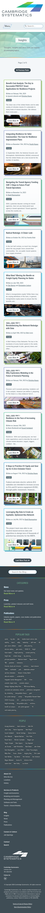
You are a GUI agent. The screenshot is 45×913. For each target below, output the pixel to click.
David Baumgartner (14, 195)
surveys (20, 697)
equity (6, 639)
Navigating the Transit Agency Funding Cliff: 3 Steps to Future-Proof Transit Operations (22, 185)
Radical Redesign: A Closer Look (19, 233)
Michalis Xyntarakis (19, 740)
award (19, 646)
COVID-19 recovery (9, 700)
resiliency (32, 703)
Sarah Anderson (21, 726)
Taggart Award (33, 659)
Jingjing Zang (28, 753)
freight (34, 649)
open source (19, 649)
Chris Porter (29, 736)
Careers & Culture (10, 832)
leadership (25, 642)
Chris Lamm (37, 753)
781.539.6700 (8, 872)
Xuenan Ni (19, 760)
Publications (9, 613)
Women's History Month (24, 673)
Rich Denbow (26, 757)
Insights (9, 100)
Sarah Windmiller (18, 746)
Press (6, 600)
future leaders (8, 652)
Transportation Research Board (33, 697)
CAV (18, 700)
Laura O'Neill (20, 750)
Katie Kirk (30, 726)
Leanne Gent (8, 763)
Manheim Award (22, 659)
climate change (17, 656)
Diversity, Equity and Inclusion (13, 666)
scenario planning (30, 652)
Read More (9, 594)
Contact (7, 842)
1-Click (30, 680)
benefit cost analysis (10, 707)
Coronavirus (20, 663)
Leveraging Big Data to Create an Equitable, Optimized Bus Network (20, 513)
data (18, 639)
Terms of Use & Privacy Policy (22, 904)
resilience (26, 666)
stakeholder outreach (29, 669)
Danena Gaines (32, 733)
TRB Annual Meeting (29, 686)
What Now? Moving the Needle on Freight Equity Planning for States (20, 277)
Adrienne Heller (28, 760)
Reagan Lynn (30, 740)
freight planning (18, 652)
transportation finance (21, 693)
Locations (7, 780)
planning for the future (27, 700)
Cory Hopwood (29, 743)
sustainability (20, 676)
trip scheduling (9, 693)
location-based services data (29, 639)
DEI (39, 642)
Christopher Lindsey (24, 286)
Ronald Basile (8, 740)
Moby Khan (8, 753)
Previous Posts (22, 70)
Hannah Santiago (21, 733)
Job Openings (8, 835)
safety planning (28, 646)
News (6, 587)
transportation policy (22, 703)
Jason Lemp (8, 730)
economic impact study (11, 683)
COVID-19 (27, 649)
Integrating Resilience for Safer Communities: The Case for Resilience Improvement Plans (21, 137)
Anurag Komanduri (10, 726)
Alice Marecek (8, 736)
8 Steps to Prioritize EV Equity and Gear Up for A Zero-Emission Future (22, 467)
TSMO (6, 669)
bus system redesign (10, 697)
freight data (8, 656)
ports (20, 669)
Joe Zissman (8, 746)
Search (6, 845)
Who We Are (8, 777)
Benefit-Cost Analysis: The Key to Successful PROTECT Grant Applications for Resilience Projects (20, 86)
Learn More (13, 121)
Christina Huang (27, 96)
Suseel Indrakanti (27, 428)
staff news (33, 642)
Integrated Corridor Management (13, 680)
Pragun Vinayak (9, 743)
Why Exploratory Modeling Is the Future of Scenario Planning (19, 374)
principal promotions (10, 659)
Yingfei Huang (33, 144)
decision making (9, 649)
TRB (6, 663)
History (6, 783)
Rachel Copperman (18, 730)
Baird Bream (28, 746)
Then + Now (10, 323)
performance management (33, 690)
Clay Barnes (11, 286)
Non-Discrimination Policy (22, 907)
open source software (10, 646)
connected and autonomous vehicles (14, 690)
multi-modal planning (10, 710)
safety (18, 642)
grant (30, 693)
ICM (25, 680)
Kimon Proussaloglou (32, 750)
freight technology (9, 703)
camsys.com (7, 869)
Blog (5, 812)
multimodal (13, 669)
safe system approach (23, 707)
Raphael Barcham (19, 736)
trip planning (27, 656)
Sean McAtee (8, 757)
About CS (7, 774)
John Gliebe (37, 746)
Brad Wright (29, 730)
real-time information (10, 673)
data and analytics (9, 676)
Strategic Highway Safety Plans (13, 686)
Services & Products (11, 790)
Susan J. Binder (17, 753)
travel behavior (35, 666)
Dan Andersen (36, 757)
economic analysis (24, 683)
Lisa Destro (25, 763)
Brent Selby (17, 763)
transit (13, 642)
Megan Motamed (9, 760)
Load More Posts (22, 560)
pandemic (11, 663)
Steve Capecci (19, 743)
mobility (7, 642)
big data (12, 639)
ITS (32, 707)
